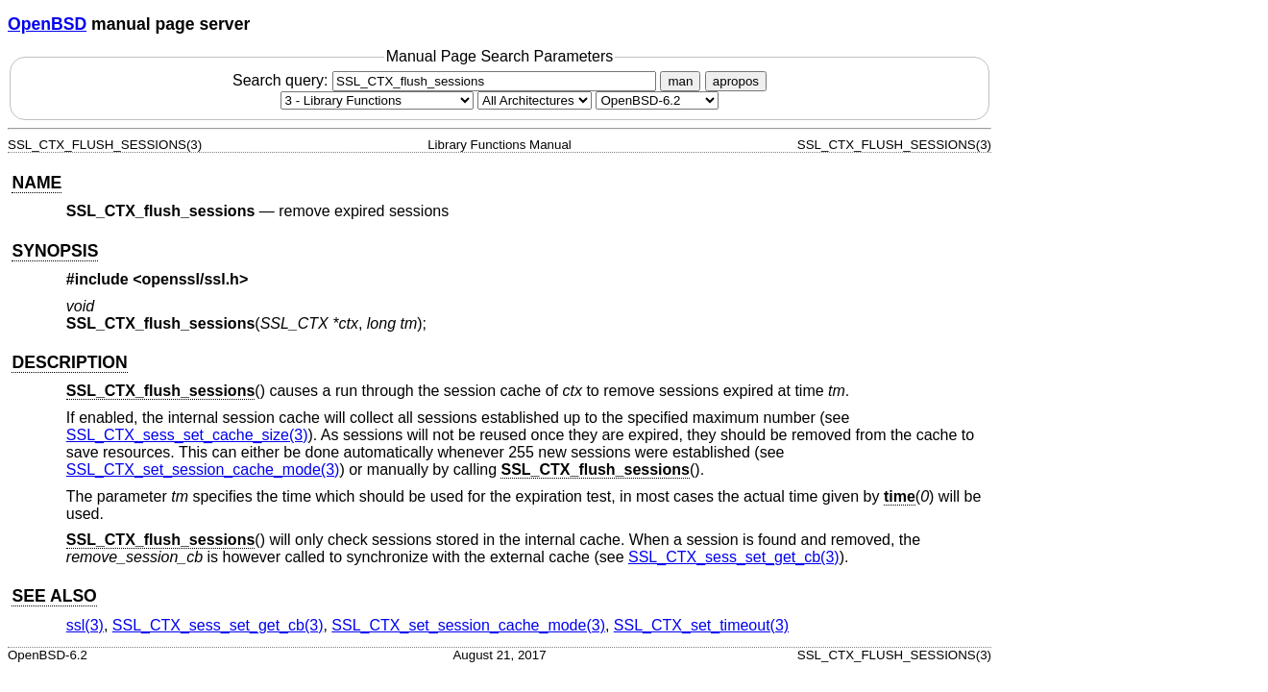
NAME (36, 182)
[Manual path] (657, 100)
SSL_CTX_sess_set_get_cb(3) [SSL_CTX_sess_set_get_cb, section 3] (734, 557)
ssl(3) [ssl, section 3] (85, 625)
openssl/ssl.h (190, 279)
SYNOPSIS (55, 250)
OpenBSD (47, 24)
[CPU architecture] (534, 100)
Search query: (446, 80)
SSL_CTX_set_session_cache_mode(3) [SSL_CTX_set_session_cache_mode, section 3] (203, 469)
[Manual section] (377, 100)
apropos (736, 81)
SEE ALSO (54, 596)
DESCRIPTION (69, 362)
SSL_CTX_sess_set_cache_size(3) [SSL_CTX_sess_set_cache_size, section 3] (187, 435)
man (680, 81)
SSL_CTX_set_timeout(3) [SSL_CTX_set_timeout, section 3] (701, 625)
